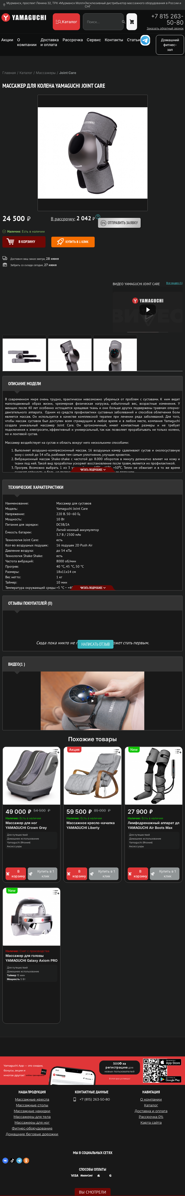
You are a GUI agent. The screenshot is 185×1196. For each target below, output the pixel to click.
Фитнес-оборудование (32, 1128)
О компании (27, 42)
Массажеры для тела (32, 1117)
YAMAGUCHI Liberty (82, 828)
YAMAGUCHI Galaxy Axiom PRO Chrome (39, 960)
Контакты (114, 39)
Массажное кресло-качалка (90, 823)
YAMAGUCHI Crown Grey (26, 828)
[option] (92, 701)
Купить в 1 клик (72, 241)
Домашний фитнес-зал (170, 45)
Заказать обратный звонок (165, 28)
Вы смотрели (92, 1192)
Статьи (133, 39)
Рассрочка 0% (151, 1117)
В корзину (15, 873)
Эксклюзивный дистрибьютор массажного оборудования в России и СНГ (133, 4)
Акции (7, 39)
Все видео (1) (174, 283)
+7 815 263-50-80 (167, 19)
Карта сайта (151, 1122)
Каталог (151, 1105)
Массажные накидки (32, 1111)
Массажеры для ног (32, 1122)
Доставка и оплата (49, 42)
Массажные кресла (32, 1099)
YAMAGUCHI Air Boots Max (150, 828)
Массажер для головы (25, 956)
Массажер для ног (21, 823)
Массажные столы (32, 1105)
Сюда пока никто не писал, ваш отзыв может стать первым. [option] (92, 642)
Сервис (94, 39)
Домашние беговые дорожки (32, 1134)
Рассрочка (73, 39)
